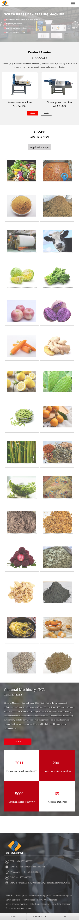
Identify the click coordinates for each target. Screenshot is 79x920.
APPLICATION (39, 137)
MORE (17, 741)
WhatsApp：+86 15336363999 (22, 893)
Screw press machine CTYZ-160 (19, 104)
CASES (39, 132)
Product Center (39, 52)
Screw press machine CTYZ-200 (59, 104)
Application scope (39, 147)
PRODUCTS (39, 57)
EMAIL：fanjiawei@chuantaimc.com (25, 888)
